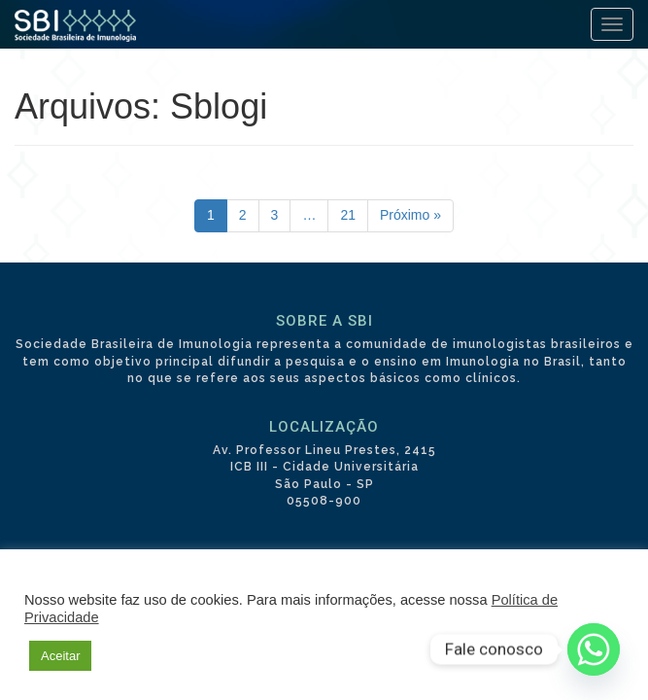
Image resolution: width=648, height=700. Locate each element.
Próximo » (410, 215)
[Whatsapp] (593, 649)
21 (348, 215)
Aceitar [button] (60, 655)
